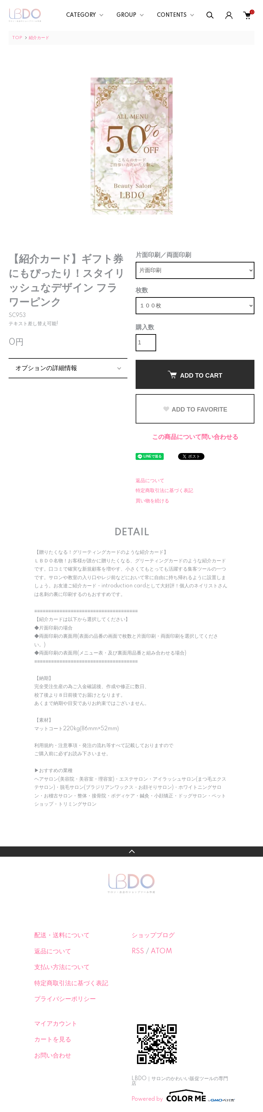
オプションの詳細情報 (46, 368)
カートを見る (52, 1039)
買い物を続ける (152, 501)
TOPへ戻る (131, 851)
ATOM (161, 951)
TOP (17, 38)
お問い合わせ (52, 1055)
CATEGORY (81, 15)
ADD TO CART (195, 375)
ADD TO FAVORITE (195, 409)
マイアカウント (55, 1024)
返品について (150, 481)
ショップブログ (153, 935)
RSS (138, 951)
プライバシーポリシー (65, 999)
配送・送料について (62, 935)
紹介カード (39, 38)
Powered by (180, 1095)
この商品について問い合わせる (195, 437)
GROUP (126, 15)
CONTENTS (172, 15)
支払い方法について (62, 967)
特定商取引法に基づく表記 (164, 490)
